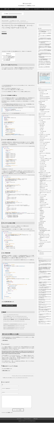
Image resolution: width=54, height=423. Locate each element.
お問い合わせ (27, 9)
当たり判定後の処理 (6, 60)
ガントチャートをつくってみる (44, 242)
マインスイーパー (42, 145)
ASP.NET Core (41, 101)
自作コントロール (41, 113)
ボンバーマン (42, 147)
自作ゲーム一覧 (6, 9)
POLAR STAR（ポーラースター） (45, 139)
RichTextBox (40, 223)
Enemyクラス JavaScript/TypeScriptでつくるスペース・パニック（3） (14, 327)
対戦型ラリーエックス (43, 186)
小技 (39, 209)
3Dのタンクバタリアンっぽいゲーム (45, 192)
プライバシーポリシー (47, 9)
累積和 (41, 215)
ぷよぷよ (41, 157)
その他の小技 (42, 221)
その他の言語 (41, 243)
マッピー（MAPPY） (43, 144)
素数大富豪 (41, 125)
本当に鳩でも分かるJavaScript (44, 98)
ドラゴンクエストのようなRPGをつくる (45, 314)
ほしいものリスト (37, 9)
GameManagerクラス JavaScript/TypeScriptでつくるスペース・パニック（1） (15, 324)
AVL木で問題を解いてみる (43, 64)
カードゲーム (41, 123)
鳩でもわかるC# (27, 3)
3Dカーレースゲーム (43, 189)
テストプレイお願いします (43, 311)
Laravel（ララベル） (43, 240)
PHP (39, 239)
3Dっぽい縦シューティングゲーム (45, 191)
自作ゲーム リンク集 (9, 17)
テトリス (40, 120)
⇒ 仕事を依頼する (5, 340)
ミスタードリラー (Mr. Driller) (44, 142)
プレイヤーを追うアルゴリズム (7, 55)
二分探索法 (41, 212)
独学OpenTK (41, 227)
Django (41, 245)
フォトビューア (42, 196)
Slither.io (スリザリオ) (43, 136)
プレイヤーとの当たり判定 (6, 59)
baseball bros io (42, 272)
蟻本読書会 (41, 104)
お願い (41, 95)
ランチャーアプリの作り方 (43, 279)
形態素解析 (41, 201)
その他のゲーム (42, 171)
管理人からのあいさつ (42, 90)
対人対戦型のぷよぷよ (44, 160)
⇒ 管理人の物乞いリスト (6, 370)
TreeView (40, 224)
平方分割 (41, 213)
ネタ (39, 103)
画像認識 (41, 210)
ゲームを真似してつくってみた (43, 134)
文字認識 (41, 198)
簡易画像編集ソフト (43, 199)
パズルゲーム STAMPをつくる (43, 33)
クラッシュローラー (43, 148)
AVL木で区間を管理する (42, 63)
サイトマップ (17, 9)
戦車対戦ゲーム (42, 183)
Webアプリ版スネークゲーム (44, 236)
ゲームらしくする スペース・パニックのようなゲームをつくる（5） (14, 321)
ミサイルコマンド (42, 165)
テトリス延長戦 (42, 122)
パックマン (41, 150)
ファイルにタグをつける (43, 204)
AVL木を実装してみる (42, 67)
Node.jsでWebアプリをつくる (43, 234)
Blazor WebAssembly (42, 229)
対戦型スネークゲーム (43, 174)
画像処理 (41, 218)
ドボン (41, 133)
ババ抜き (41, 128)
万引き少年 (41, 169)
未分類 (40, 246)
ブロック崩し (42, 163)
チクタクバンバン (42, 166)
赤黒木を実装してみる (42, 61)
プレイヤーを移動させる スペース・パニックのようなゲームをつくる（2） (15, 316)
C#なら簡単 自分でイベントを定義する (44, 321)
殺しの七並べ (43, 131)
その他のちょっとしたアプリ (44, 207)
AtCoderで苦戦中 (42, 106)
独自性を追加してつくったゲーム (44, 172)
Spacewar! (41, 168)
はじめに (41, 92)
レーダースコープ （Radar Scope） (45, 153)
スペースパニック (42, 155)
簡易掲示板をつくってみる (44, 237)
